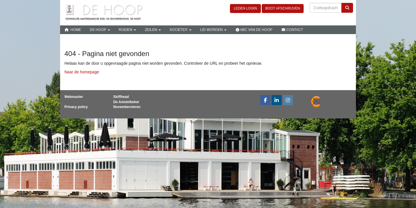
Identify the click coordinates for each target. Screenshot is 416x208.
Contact (292, 30)
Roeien (127, 30)
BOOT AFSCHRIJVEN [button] (282, 8)
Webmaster (73, 97)
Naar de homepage (81, 72)
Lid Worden (213, 30)
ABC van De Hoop (253, 30)
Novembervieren (126, 107)
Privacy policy (76, 107)
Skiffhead (121, 97)
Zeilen (153, 30)
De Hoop (100, 30)
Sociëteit (181, 30)
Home (72, 30)
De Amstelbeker (126, 102)
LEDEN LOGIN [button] (245, 8)
